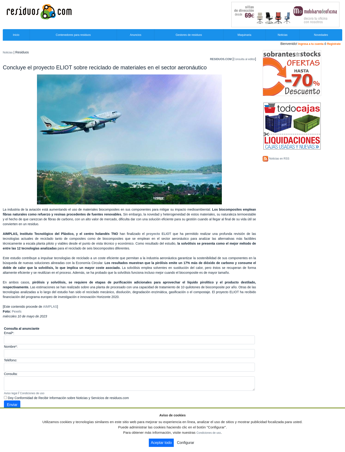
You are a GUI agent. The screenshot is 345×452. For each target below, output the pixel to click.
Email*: (9, 333)
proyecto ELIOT (158, 234)
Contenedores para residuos (73, 35)
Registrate (334, 44)
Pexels (16, 311)
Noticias (283, 35)
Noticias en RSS (279, 158)
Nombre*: (11, 346)
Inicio (16, 35)
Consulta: (11, 374)
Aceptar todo (161, 443)
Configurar (185, 443)
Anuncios (135, 35)
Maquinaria (244, 35)
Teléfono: (10, 360)
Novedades (321, 35)
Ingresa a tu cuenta (310, 44)
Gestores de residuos (189, 35)
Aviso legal (10, 393)
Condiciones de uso (32, 393)
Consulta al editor (244, 59)
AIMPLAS (50, 306)
